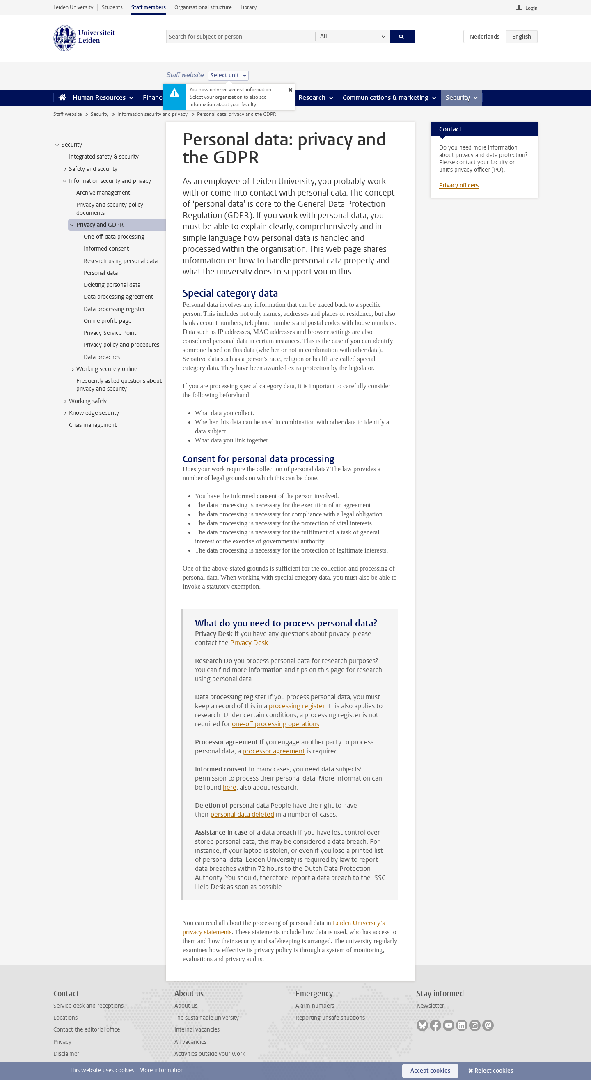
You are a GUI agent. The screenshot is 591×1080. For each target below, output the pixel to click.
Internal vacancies (197, 1030)
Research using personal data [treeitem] (121, 261)
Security (458, 97)
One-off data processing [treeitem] (114, 237)
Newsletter (430, 1006)
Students (112, 7)
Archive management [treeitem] (103, 193)
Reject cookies (493, 1071)
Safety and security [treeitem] (89, 169)
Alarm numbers (315, 1006)
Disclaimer (66, 1054)
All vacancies (190, 1042)
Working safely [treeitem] (84, 401)
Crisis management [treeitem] (93, 425)
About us (185, 1006)
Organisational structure (203, 7)
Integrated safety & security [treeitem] (104, 157)
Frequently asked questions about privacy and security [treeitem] (119, 385)
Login (531, 8)
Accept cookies (430, 1071)
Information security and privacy (152, 114)
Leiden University (73, 7)
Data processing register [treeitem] (114, 309)
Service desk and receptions (88, 1006)
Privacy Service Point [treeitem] (110, 333)
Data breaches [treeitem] (102, 357)
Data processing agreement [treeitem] (118, 297)
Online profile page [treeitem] (107, 321)
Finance (154, 97)
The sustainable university (206, 1018)
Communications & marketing (385, 97)
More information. (162, 1070)
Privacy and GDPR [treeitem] (96, 225)
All (323, 36)
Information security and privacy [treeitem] (106, 181)
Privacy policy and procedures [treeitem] (121, 345)
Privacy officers (459, 185)
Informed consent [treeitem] (106, 249)
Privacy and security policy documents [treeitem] (109, 208)
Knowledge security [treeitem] (90, 413)
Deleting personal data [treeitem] (112, 285)
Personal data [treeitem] (101, 273)
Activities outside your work (209, 1054)
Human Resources (99, 97)
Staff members (148, 7)
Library (249, 7)
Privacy (62, 1042)
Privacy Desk (249, 642)
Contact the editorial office (86, 1030)
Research (311, 97)
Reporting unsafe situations (330, 1018)
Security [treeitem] (68, 145)
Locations (65, 1018)
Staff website (67, 114)
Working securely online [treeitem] (103, 369)
